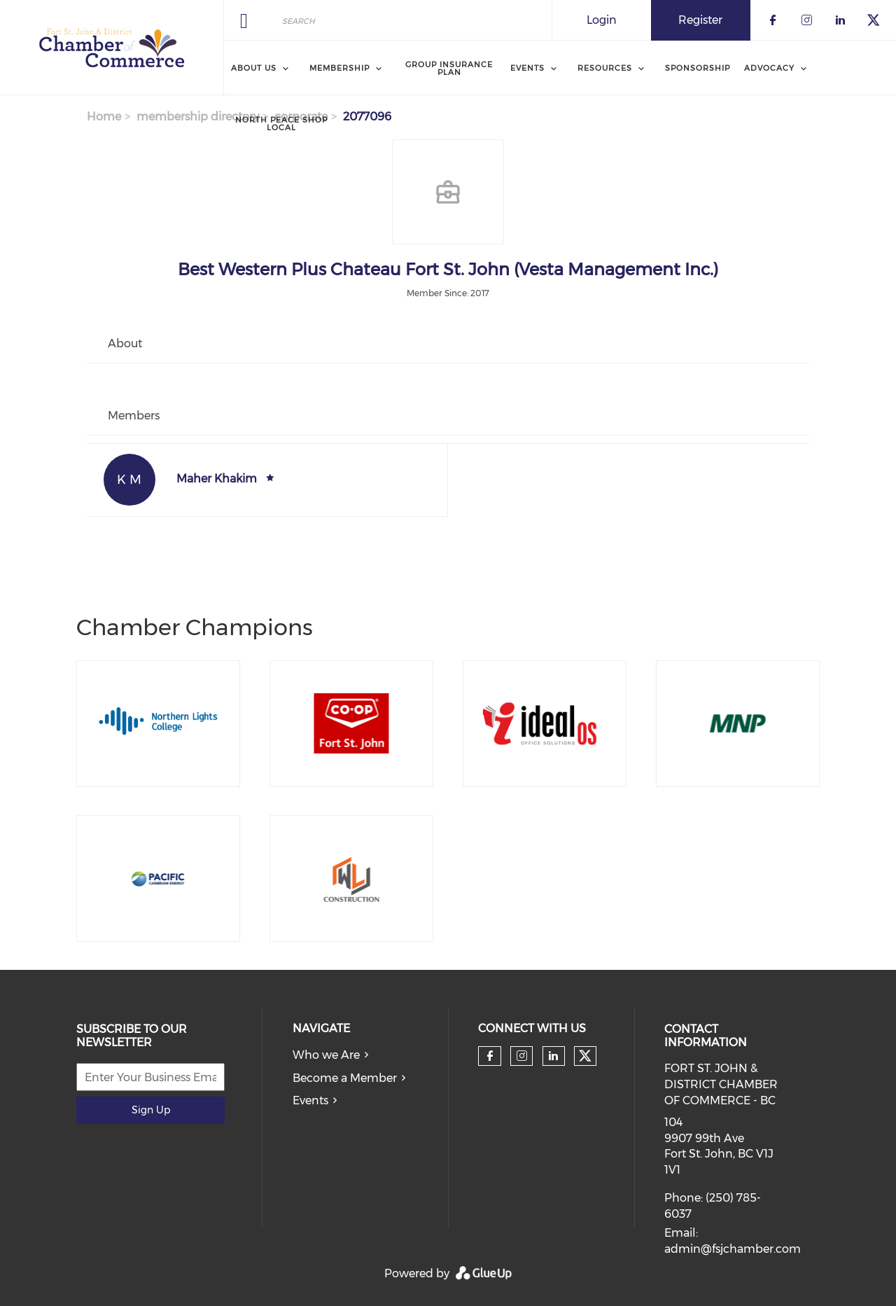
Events (310, 1100)
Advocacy (769, 68)
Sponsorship (697, 68)
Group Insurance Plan (449, 68)
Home (104, 116)
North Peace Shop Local (281, 123)
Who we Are (326, 1055)
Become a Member (345, 1078)
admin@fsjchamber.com (732, 1249)
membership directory (197, 116)
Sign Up (151, 1110)
